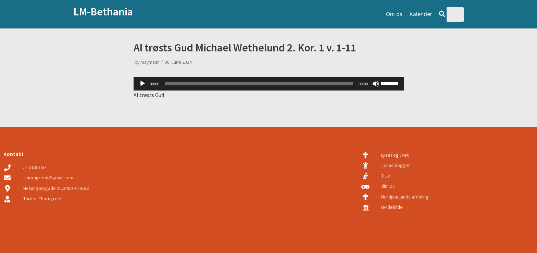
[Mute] (375, 83)
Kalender (420, 14)
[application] (269, 84)
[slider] (259, 83)
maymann (150, 62)
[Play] (142, 83)
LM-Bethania (103, 12)
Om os (394, 14)
